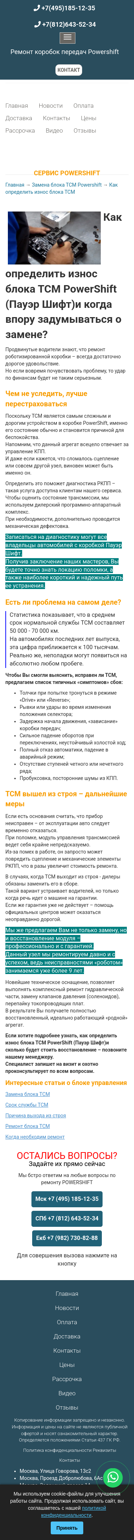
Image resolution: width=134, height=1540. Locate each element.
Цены (88, 118)
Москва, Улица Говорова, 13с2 (55, 1471)
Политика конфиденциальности (57, 1450)
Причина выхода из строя (35, 1115)
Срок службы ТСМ (26, 1105)
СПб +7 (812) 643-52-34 (66, 1218)
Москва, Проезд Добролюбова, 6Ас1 (62, 1478)
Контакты (56, 118)
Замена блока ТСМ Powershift (66, 185)
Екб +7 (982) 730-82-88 (67, 1238)
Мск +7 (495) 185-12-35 (67, 1199)
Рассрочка (20, 130)
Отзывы (85, 130)
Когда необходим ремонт (35, 1137)
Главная (16, 105)
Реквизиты (104, 1450)
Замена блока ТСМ (27, 1094)
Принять (67, 1528)
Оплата (83, 105)
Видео (54, 130)
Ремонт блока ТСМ (27, 1126)
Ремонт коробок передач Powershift (64, 51)
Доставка (18, 118)
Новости (51, 105)
